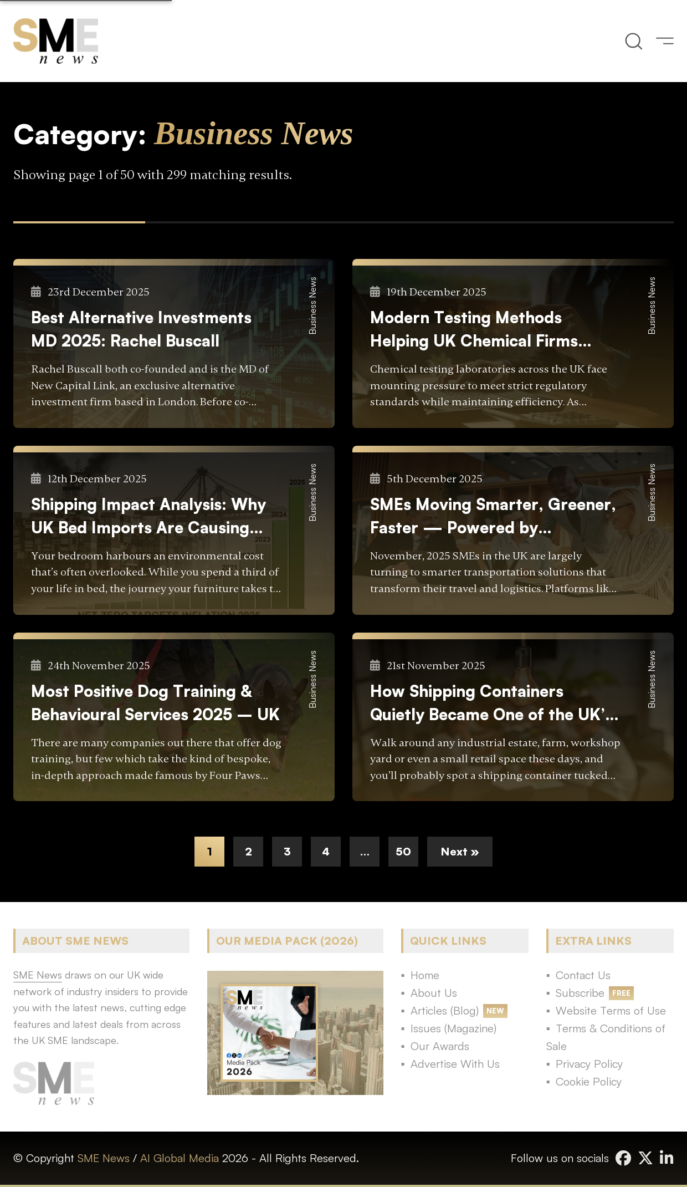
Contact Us (583, 975)
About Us (434, 993)
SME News (104, 1158)
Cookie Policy (589, 1081)
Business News (312, 306)
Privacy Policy (589, 1064)
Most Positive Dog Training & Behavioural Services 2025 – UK (155, 702)
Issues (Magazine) (453, 1028)
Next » (459, 851)
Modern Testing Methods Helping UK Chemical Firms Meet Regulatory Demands (474, 329)
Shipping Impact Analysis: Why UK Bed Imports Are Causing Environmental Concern (148, 516)
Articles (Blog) (445, 1010)
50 (403, 851)
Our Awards (440, 1046)
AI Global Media (179, 1158)
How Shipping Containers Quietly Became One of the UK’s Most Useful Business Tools (491, 703)
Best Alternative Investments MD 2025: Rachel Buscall (141, 328)
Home (425, 975)
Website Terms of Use (611, 1010)
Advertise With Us (455, 1064)
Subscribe (580, 993)
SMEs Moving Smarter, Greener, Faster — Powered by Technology (493, 516)
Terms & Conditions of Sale (605, 1037)
